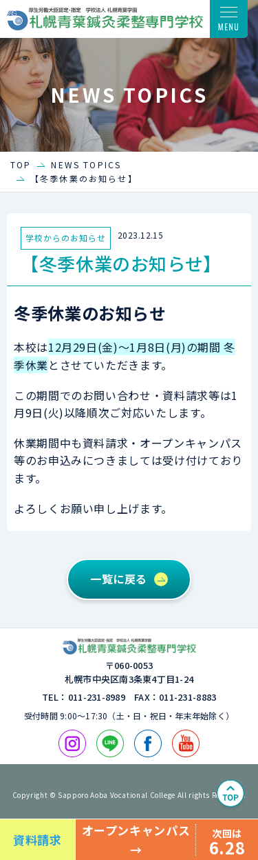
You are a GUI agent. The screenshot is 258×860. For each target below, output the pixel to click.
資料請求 (37, 839)
